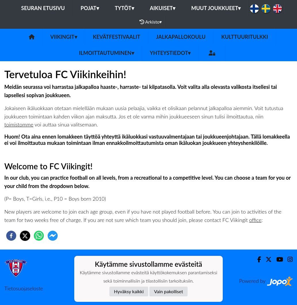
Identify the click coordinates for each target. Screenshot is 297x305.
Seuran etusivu (43, 8)
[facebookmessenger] (52, 236)
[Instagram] (288, 259)
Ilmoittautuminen (106, 53)
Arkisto (151, 21)
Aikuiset (163, 8)
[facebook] (11, 236)
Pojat (90, 8)
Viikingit (63, 37)
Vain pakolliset (168, 291)
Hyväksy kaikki (129, 291)
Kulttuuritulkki (244, 37)
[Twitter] (266, 259)
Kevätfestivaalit (116, 37)
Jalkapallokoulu (180, 37)
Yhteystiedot (170, 53)
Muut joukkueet (216, 8)
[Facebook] (257, 259)
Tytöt (124, 8)
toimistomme (18, 124)
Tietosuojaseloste (23, 288)
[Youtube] (277, 259)
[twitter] (25, 236)
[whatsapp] (39, 236)
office (255, 220)
